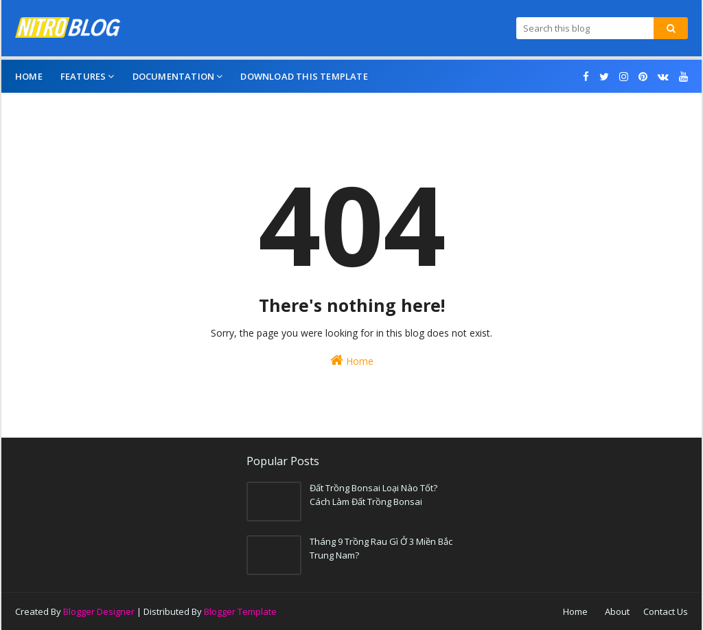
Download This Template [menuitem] (303, 76)
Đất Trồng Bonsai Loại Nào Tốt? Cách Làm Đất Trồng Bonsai (373, 495)
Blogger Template (240, 611)
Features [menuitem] (83, 76)
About (617, 611)
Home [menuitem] (29, 76)
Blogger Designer (99, 611)
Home (351, 360)
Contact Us (665, 611)
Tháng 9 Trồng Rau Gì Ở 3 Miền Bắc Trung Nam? (381, 548)
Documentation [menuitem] (173, 76)
